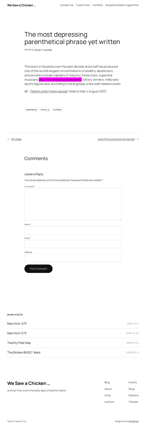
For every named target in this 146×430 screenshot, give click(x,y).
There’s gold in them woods (48, 91)
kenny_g (45, 109)
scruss (38, 49)
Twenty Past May (19, 342)
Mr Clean (16, 139)
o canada (47, 49)
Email (27, 238)
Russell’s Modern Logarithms (122, 5)
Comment (29, 186)
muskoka (57, 109)
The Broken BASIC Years (24, 352)
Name (27, 224)
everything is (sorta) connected (116, 139)
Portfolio (98, 5)
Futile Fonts (83, 5)
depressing (31, 109)
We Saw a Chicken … (21, 5)
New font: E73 (16, 333)
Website (28, 252)
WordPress (134, 421)
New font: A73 (17, 323)
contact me (66, 5)
